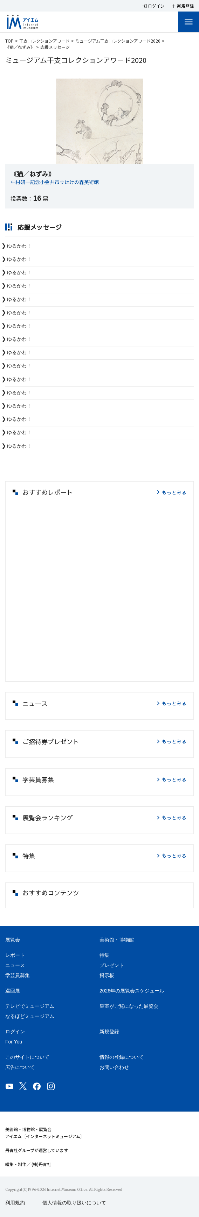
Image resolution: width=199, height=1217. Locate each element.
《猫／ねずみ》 (20, 47)
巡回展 (12, 991)
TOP (9, 41)
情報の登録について (122, 1057)
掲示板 (107, 975)
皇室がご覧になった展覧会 (129, 1006)
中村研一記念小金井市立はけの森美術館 (55, 181)
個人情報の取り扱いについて (74, 1202)
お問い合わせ (114, 1067)
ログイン (15, 1031)
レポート (15, 955)
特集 (104, 955)
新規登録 (109, 1031)
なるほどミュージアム (29, 1016)
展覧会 (12, 940)
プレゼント (112, 965)
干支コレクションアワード (44, 41)
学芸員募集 (17, 975)
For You (13, 1041)
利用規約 (15, 1202)
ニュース (15, 965)
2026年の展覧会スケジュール (132, 991)
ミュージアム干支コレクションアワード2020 (117, 41)
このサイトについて (27, 1057)
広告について (20, 1067)
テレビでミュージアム (29, 1006)
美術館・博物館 (117, 940)
